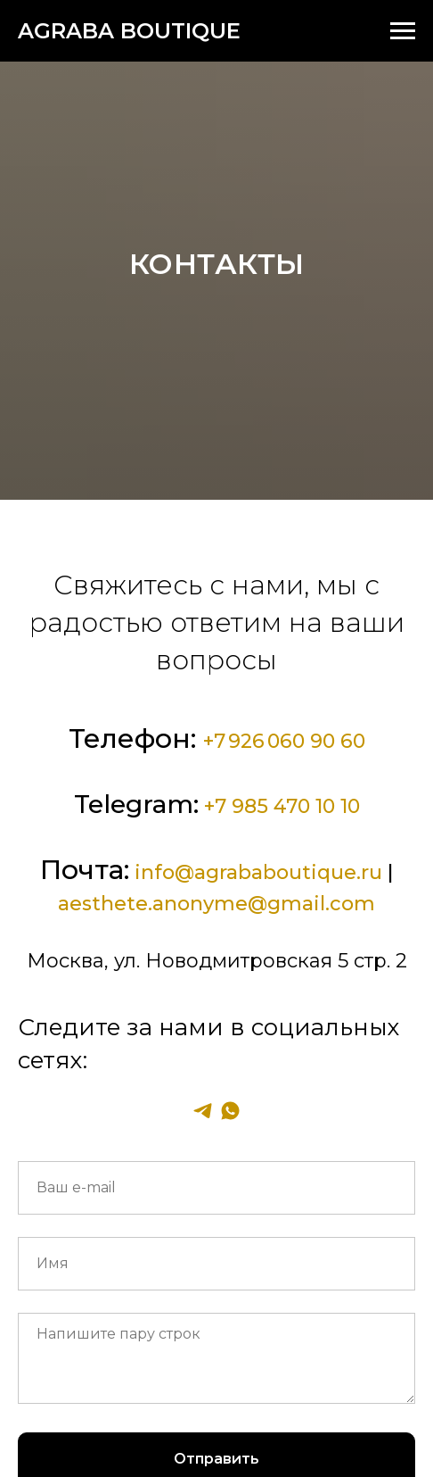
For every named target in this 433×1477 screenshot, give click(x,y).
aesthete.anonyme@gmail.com (216, 904)
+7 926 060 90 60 (284, 741)
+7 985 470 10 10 (282, 806)
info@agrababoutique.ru (258, 872)
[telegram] (203, 1110)
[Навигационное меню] (402, 31)
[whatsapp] (230, 1110)
